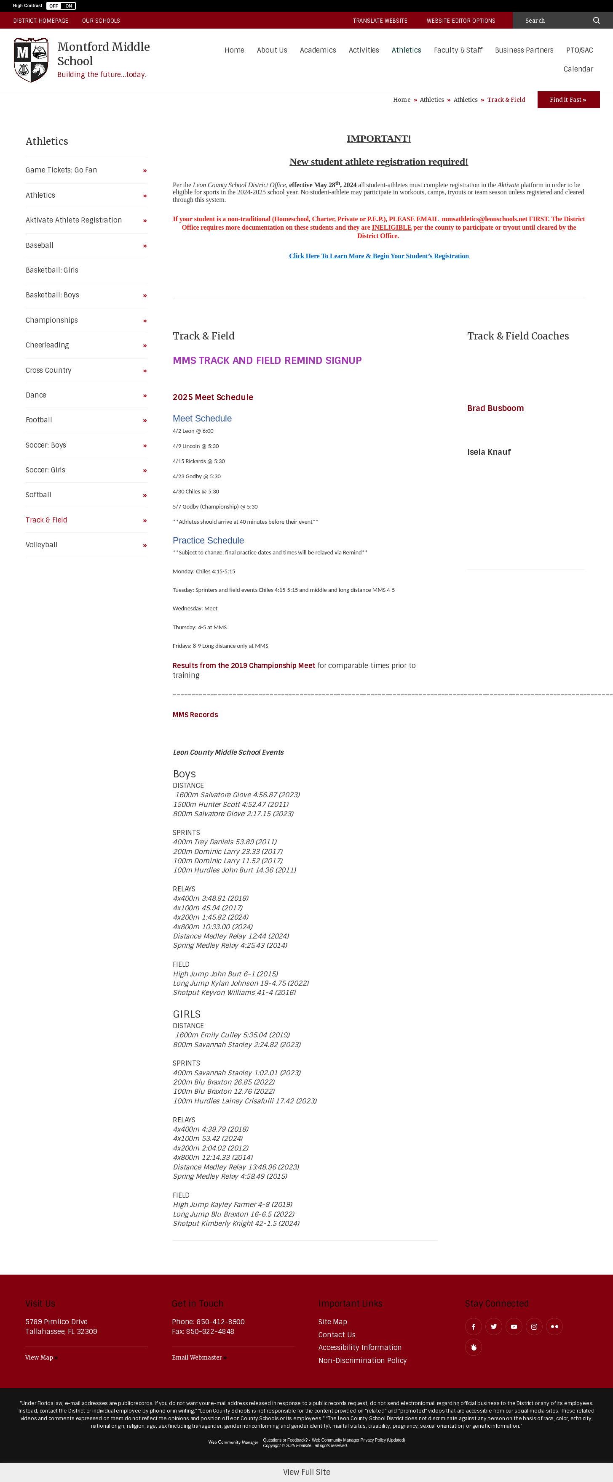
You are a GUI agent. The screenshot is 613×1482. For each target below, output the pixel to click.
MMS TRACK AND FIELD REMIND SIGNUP (267, 360)
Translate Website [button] (380, 20)
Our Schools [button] (101, 20)
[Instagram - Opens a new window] (534, 1326)
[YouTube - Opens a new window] (514, 1326)
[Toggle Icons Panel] (569, 99)
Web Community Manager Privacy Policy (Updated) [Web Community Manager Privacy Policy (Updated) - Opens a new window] (358, 1440)
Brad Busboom (497, 408)
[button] (61, 6)
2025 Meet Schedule (214, 397)
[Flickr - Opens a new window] (554, 1326)
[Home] (234, 50)
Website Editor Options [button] (461, 20)
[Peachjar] (473, 1347)
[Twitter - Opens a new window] (493, 1326)
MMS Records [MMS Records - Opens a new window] (195, 715)
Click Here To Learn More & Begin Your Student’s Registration (379, 256)
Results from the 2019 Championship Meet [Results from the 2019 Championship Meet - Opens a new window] (244, 665)
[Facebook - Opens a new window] (473, 1326)
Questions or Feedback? (285, 1440)
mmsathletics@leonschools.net (484, 219)
